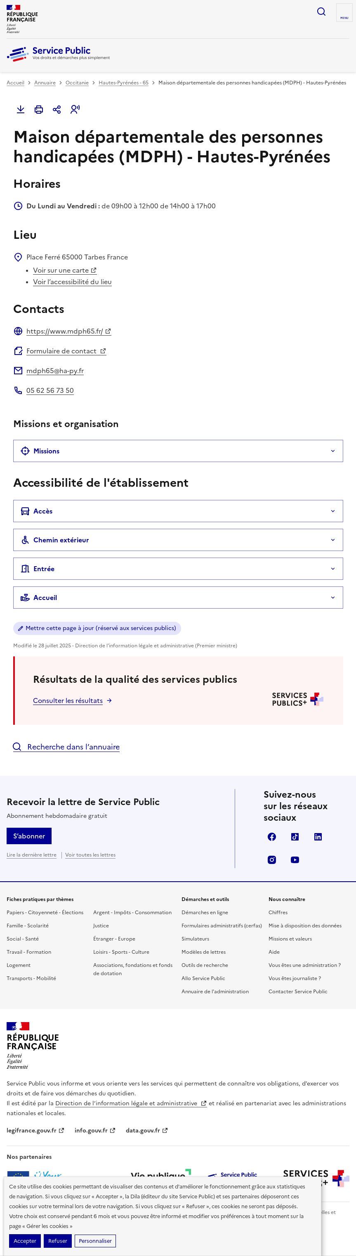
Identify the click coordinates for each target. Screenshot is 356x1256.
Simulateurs (195, 939)
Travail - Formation (29, 952)
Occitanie (77, 82)
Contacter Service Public (298, 991)
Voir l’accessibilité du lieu (72, 282)
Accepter (25, 1241)
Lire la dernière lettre (32, 855)
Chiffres (278, 912)
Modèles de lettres (204, 952)
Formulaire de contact (66, 351)
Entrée (37, 569)
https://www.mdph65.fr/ (68, 331)
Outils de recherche (205, 965)
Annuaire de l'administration (215, 991)
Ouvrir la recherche (321, 11)
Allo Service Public (203, 978)
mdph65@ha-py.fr (55, 371)
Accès (36, 511)
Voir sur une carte (65, 270)
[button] (75, 109)
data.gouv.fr (147, 1130)
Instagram (272, 860)
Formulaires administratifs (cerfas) (222, 925)
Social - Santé (23, 939)
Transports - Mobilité (31, 978)
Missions (39, 451)
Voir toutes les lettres (90, 855)
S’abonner (29, 836)
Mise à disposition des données (305, 925)
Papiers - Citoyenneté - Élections (45, 912)
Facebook (272, 837)
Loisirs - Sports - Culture (121, 952)
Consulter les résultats (68, 700)
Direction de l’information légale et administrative (131, 1103)
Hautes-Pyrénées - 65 (124, 82)
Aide (274, 952)
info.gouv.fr (95, 1130)
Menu (344, 18)
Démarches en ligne (205, 912)
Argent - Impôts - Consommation (132, 912)
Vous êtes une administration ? (305, 965)
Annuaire (45, 82)
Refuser (57, 1241)
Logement (19, 965)
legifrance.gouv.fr (36, 1130)
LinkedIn (318, 837)
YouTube (295, 860)
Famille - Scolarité (28, 925)
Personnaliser (95, 1241)
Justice (101, 925)
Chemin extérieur (54, 540)
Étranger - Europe (114, 939)
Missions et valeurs (290, 939)
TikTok (295, 837)
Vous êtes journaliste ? (295, 978)
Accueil (15, 82)
